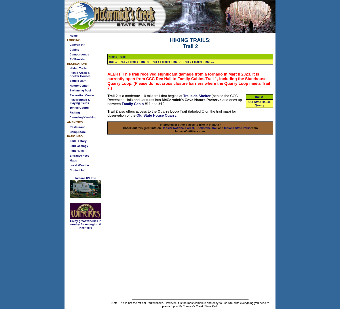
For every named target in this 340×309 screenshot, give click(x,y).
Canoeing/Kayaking (83, 117)
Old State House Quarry (157, 115)
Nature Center (79, 85)
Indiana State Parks (237, 128)
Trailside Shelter (197, 96)
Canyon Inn (77, 44)
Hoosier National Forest (178, 128)
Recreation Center (82, 95)
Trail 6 (166, 61)
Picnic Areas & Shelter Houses (80, 74)
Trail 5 (155, 61)
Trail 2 (123, 61)
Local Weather (79, 165)
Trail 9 (198, 61)
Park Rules (77, 150)
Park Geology (79, 146)
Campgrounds (79, 54)
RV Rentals (77, 59)
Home (74, 35)
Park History (78, 141)
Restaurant (77, 127)
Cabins (74, 49)
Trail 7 (176, 61)
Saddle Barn (78, 80)
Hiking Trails (78, 68)
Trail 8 (187, 61)
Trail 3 (134, 61)
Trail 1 (112, 61)
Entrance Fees (79, 155)
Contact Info (78, 170)
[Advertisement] (190, 265)
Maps (73, 160)
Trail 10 (209, 61)
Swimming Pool (80, 90)
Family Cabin (133, 104)
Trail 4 (145, 61)
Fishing (75, 112)
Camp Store (78, 132)
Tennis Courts (79, 107)
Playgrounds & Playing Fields (80, 101)
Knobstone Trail (206, 128)
